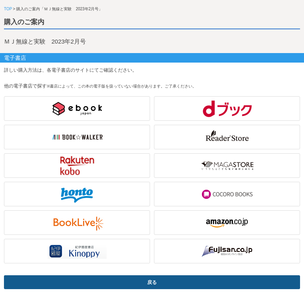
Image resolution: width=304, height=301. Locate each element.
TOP (8, 9)
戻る (152, 282)
